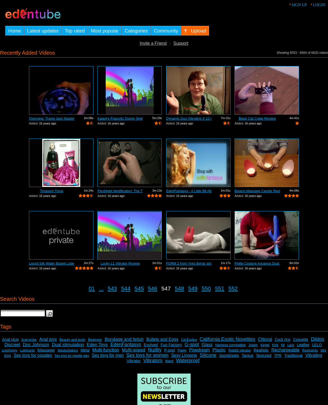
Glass (207, 344)
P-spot (169, 350)
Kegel (265, 345)
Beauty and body (72, 340)
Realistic (261, 350)
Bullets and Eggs (162, 339)
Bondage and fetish (124, 339)
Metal (84, 350)
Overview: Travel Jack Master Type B (51, 118)
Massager (46, 350)
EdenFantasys (125, 344)
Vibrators (152, 360)
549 (193, 288)
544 (125, 288)
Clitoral (265, 339)
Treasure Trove (51, 191)
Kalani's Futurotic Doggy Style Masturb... (120, 118)
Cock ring (282, 339)
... (101, 288)
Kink (275, 345)
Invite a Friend (153, 43)
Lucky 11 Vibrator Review (120, 263)
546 (152, 288)
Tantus (247, 355)
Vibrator (134, 360)
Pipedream (199, 350)
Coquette (300, 339)
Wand (169, 361)
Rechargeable (285, 350)
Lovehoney (10, 350)
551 (219, 288)
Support (180, 43)
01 (92, 288)
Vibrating (313, 355)
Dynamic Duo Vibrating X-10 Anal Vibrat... (188, 118)
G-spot (191, 344)
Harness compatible (230, 345)
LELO (317, 345)
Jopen (253, 345)
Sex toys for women (147, 355)
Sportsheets (229, 355)
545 (139, 288)
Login (319, 5)
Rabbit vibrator (239, 350)
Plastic (219, 350)
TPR (277, 355)
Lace (290, 345)
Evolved (151, 344)
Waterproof (187, 360)
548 (179, 288)
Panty (182, 350)
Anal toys (48, 339)
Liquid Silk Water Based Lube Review (51, 263)
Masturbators (68, 350)
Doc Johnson (36, 344)
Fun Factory (171, 344)
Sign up (299, 5)
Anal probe (28, 340)
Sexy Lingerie (184, 355)
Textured (264, 355)
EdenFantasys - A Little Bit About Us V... (188, 191)
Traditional (293, 355)
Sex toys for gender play (72, 356)
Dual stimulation (68, 344)
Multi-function (105, 350)
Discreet (12, 344)
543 (112, 288)
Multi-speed (133, 350)
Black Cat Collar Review (257, 118)
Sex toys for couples (33, 355)
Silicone (208, 355)
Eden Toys (97, 344)
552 (233, 288)
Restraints (310, 350)
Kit (283, 345)
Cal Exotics (189, 340)
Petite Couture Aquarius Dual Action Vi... (257, 263)
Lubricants (27, 350)
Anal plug (10, 339)
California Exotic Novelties (227, 339)
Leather (303, 345)
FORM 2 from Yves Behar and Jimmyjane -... (188, 263)
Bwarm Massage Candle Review (257, 191)
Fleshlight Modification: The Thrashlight (120, 191)
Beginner (95, 340)
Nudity (155, 350)
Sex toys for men (108, 355)
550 (206, 288)
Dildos (317, 339)
